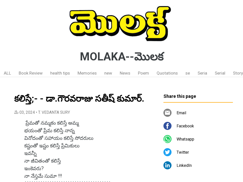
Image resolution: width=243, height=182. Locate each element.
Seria (202, 73)
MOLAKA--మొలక (121, 56)
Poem (143, 73)
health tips (60, 73)
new (108, 73)
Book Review (31, 73)
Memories (87, 73)
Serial (220, 73)
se (187, 73)
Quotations (167, 73)
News (125, 73)
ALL (7, 73)
